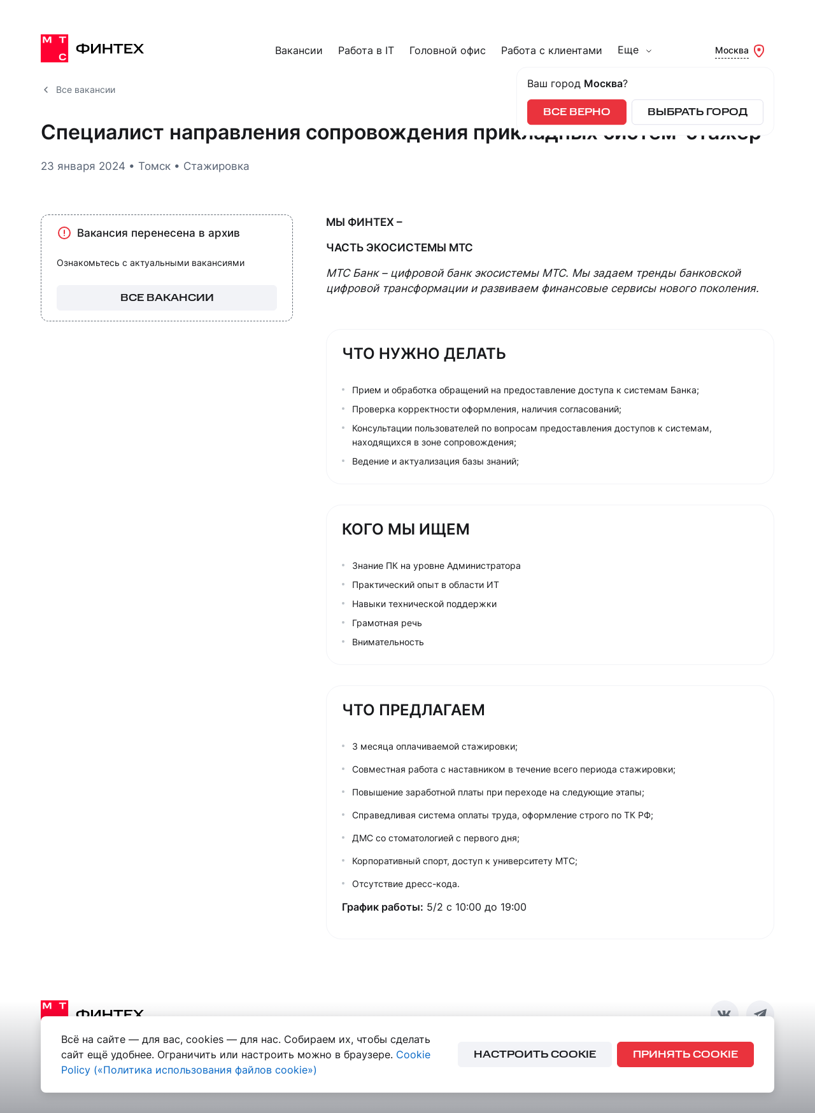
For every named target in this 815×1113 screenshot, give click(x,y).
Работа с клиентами (551, 51)
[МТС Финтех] (104, 48)
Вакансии (299, 51)
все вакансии (167, 298)
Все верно (577, 112)
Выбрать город (698, 112)
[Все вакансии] (46, 90)
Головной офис (447, 51)
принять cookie (685, 1055)
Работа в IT (366, 51)
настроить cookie (535, 1055)
